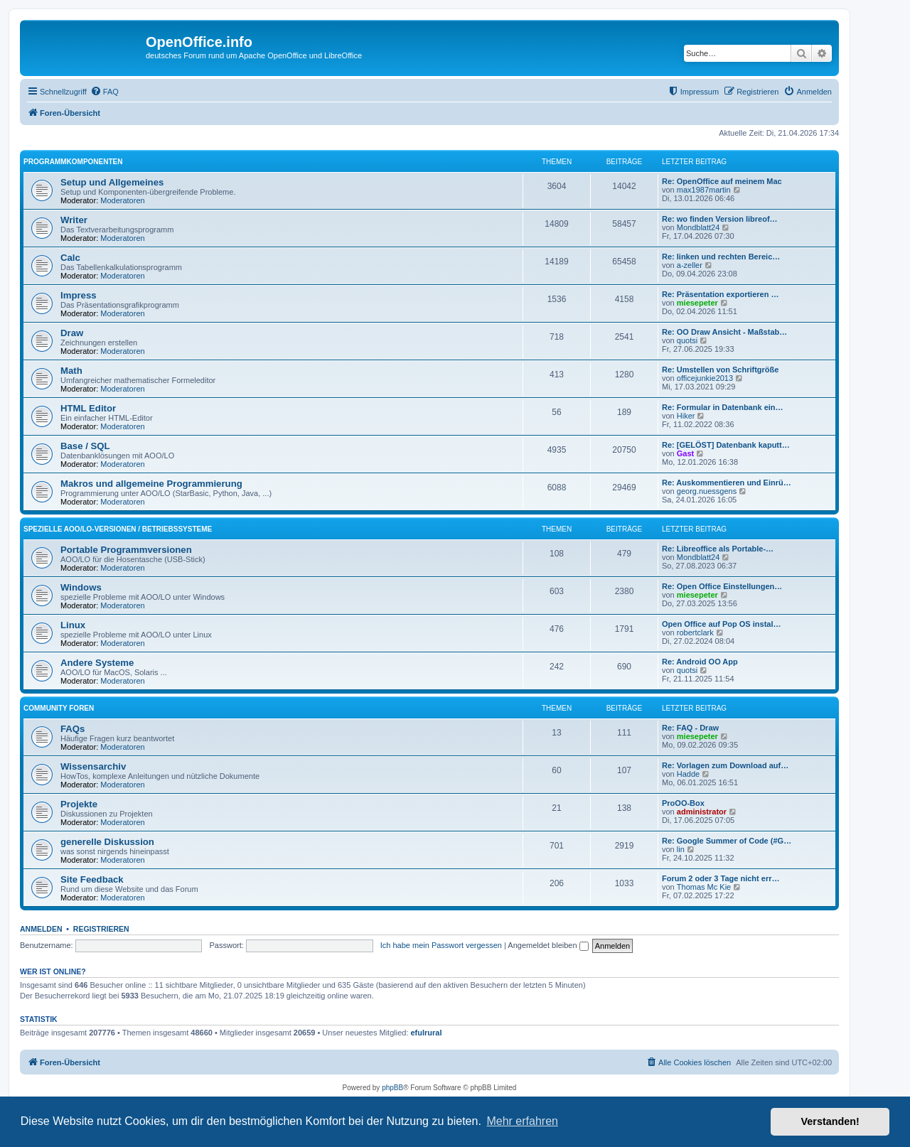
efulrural (426, 1032)
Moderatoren (122, 200)
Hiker (686, 415)
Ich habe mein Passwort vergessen (441, 945)
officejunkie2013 (705, 378)
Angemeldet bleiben (548, 945)
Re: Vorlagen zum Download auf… (725, 765)
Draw (71, 333)
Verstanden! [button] (830, 1121)
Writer (73, 220)
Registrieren (101, 929)
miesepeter (697, 302)
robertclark (695, 632)
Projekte (78, 804)
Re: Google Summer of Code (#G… (726, 840)
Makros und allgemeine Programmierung (151, 483)
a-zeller (689, 265)
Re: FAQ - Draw (690, 727)
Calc (70, 257)
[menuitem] (104, 91)
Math (71, 370)
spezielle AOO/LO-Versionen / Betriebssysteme (117, 529)
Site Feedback (92, 879)
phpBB (392, 1088)
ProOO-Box (683, 803)
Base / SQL (85, 446)
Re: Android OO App (700, 661)
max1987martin (704, 189)
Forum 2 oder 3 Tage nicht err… (720, 878)
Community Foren (58, 708)
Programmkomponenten (72, 162)
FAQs (72, 728)
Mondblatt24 (698, 227)
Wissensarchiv (93, 766)
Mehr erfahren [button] (522, 1121)
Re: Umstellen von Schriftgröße (720, 369)
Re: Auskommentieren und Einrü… (726, 482)
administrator (702, 811)
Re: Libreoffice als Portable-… (718, 548)
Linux (72, 625)
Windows (81, 587)
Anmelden (41, 929)
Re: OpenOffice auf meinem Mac (722, 181)
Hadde (688, 774)
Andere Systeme (97, 662)
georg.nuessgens (707, 491)
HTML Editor (88, 408)
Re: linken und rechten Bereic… (721, 256)
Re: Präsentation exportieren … (720, 294)
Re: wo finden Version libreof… (720, 219)
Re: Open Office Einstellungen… (722, 586)
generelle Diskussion (107, 841)
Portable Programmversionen (126, 549)
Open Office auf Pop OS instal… (721, 624)
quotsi (687, 340)
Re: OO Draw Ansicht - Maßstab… (724, 332)
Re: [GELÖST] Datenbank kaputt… (726, 445)
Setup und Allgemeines (112, 182)
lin (681, 849)
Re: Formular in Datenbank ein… (722, 407)
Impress (78, 295)
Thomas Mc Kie (704, 887)
